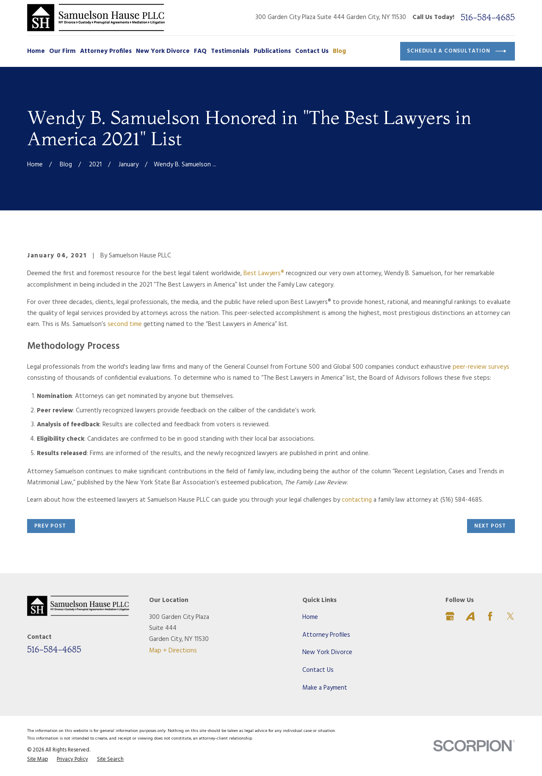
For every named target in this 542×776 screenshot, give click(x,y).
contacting (357, 500)
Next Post (490, 526)
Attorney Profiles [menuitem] (106, 51)
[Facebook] (490, 616)
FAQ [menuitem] (200, 51)
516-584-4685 (488, 17)
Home (310, 617)
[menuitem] (37, 760)
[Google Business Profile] (449, 616)
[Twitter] (510, 616)
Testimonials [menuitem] (230, 51)
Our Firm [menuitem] (62, 51)
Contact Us (318, 670)
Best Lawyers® (263, 273)
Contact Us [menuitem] (312, 51)
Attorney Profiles (326, 635)
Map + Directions (173, 651)
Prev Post (50, 526)
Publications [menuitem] (272, 51)
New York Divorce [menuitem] (163, 51)
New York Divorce (327, 652)
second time (125, 324)
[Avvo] (470, 616)
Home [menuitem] (36, 51)
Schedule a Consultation (456, 51)
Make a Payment (324, 688)
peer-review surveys (481, 367)
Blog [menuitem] (339, 51)
